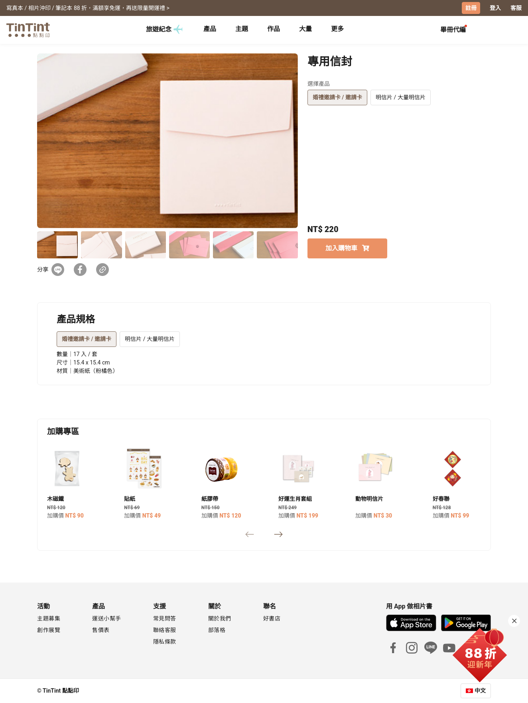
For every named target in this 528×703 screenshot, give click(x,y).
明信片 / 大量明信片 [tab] (150, 339)
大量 (305, 29)
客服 (516, 8)
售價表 (101, 630)
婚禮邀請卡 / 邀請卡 (337, 97)
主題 (241, 29)
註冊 (471, 8)
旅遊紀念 (164, 29)
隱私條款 (164, 641)
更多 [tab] (337, 29)
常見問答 (164, 618)
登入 (495, 8)
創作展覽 (48, 630)
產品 (209, 29)
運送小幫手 (106, 618)
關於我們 (219, 618)
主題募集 (48, 618)
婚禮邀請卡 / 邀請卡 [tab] (86, 339)
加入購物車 (347, 248)
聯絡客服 (164, 630)
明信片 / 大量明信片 (401, 97)
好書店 (272, 618)
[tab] (210, 30)
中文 (480, 690)
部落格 (217, 630)
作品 (273, 29)
